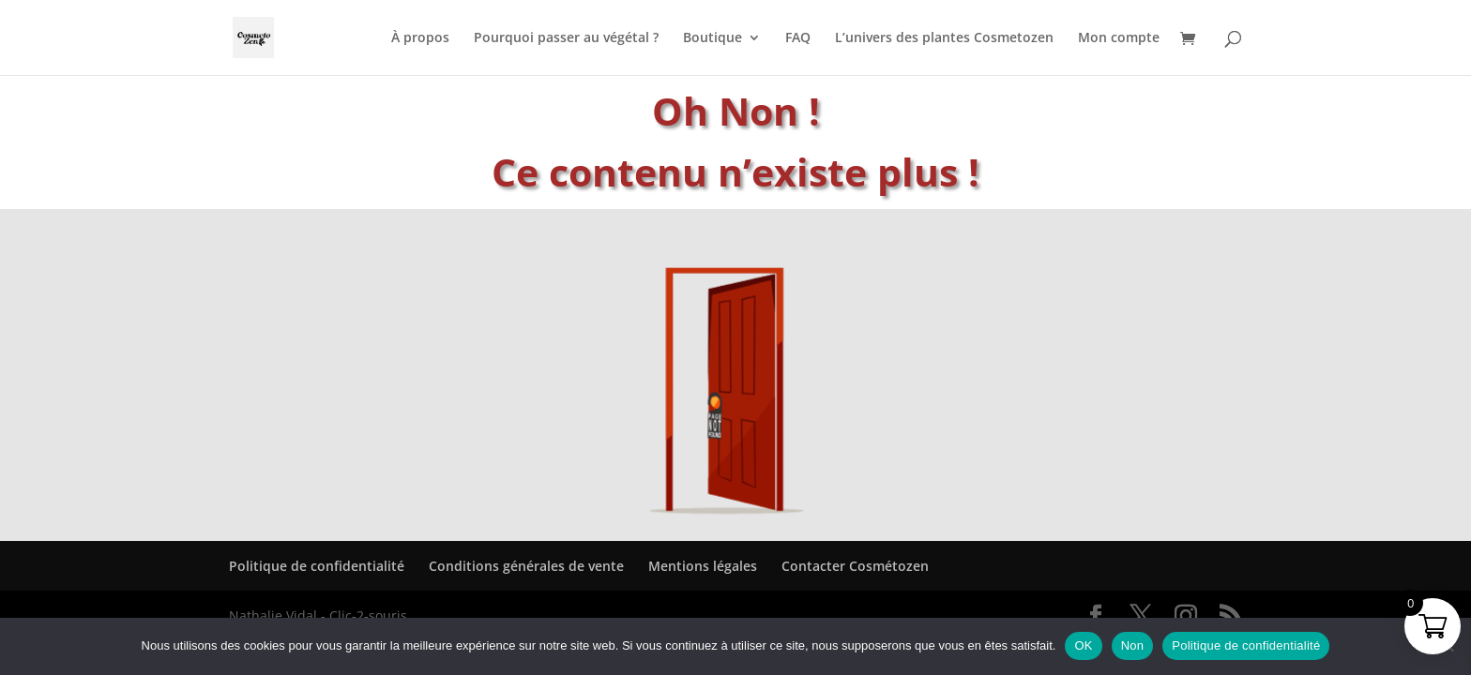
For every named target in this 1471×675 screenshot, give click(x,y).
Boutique (712, 38)
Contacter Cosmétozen (855, 566)
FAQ (798, 38)
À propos (420, 38)
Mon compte (1119, 38)
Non (1133, 645)
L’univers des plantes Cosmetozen (944, 38)
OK (1083, 645)
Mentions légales (702, 566)
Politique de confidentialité (316, 566)
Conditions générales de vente (526, 566)
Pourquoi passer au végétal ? (566, 38)
